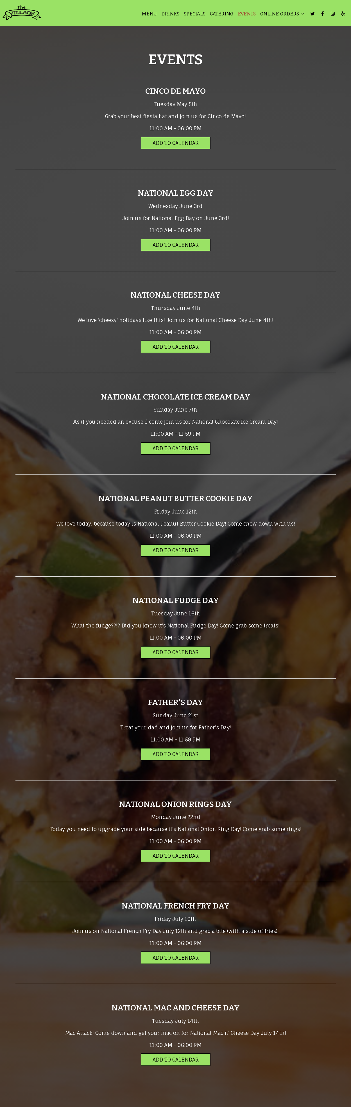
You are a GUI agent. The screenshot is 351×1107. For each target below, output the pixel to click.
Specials (193, 14)
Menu (147, 14)
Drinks (169, 14)
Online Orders (281, 14)
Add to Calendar (175, 143)
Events (245, 14)
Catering (220, 14)
